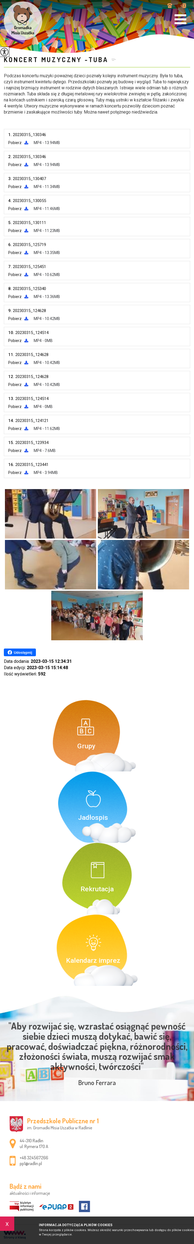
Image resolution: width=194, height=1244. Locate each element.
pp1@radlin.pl (183, 5)
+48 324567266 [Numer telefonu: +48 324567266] (34, 1157)
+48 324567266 (169, 5)
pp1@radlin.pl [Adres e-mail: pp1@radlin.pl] (31, 1163)
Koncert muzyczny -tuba (56, 59)
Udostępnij (20, 652)
